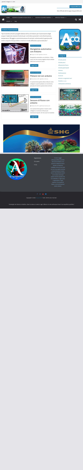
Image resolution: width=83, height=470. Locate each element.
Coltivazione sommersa (64, 83)
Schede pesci (61, 62)
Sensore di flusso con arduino (40, 101)
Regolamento (37, 158)
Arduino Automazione (35, 45)
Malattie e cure (62, 81)
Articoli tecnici (60, 17)
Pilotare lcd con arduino (41, 76)
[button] (32, 17)
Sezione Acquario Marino (43, 17)
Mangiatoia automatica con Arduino (40, 50)
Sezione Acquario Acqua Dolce (21, 17)
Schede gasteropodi (63, 68)
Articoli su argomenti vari (65, 78)
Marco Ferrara (44, 54)
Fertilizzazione (62, 73)
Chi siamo (36, 161)
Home (8, 17)
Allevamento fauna (63, 65)
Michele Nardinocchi (45, 106)
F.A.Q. (35, 164)
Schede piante (62, 60)
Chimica (60, 70)
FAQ (16, 21)
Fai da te (60, 75)
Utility (8, 21)
